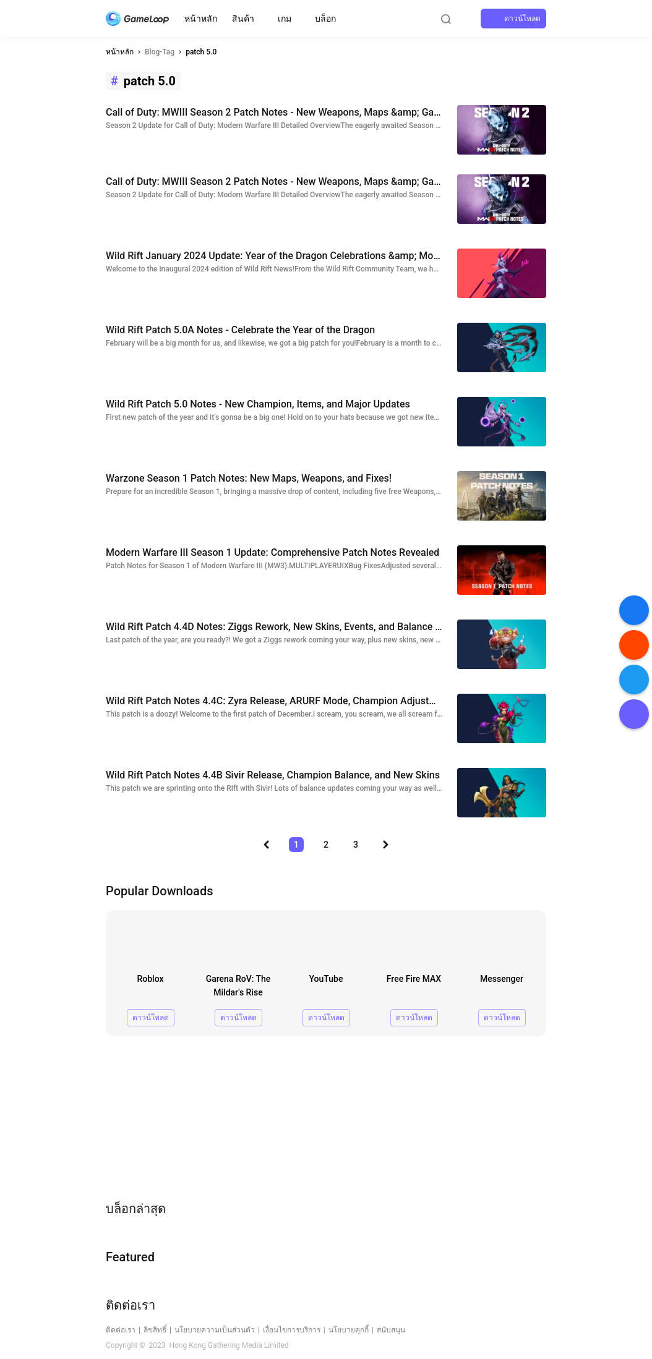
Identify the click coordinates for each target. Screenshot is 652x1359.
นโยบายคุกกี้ (348, 1330)
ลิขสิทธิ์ (155, 1330)
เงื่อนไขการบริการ (291, 1330)
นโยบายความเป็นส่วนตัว (214, 1330)
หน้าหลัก (200, 18)
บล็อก (325, 18)
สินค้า (243, 18)
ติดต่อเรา (120, 1330)
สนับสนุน (391, 1330)
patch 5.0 (201, 52)
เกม (284, 18)
